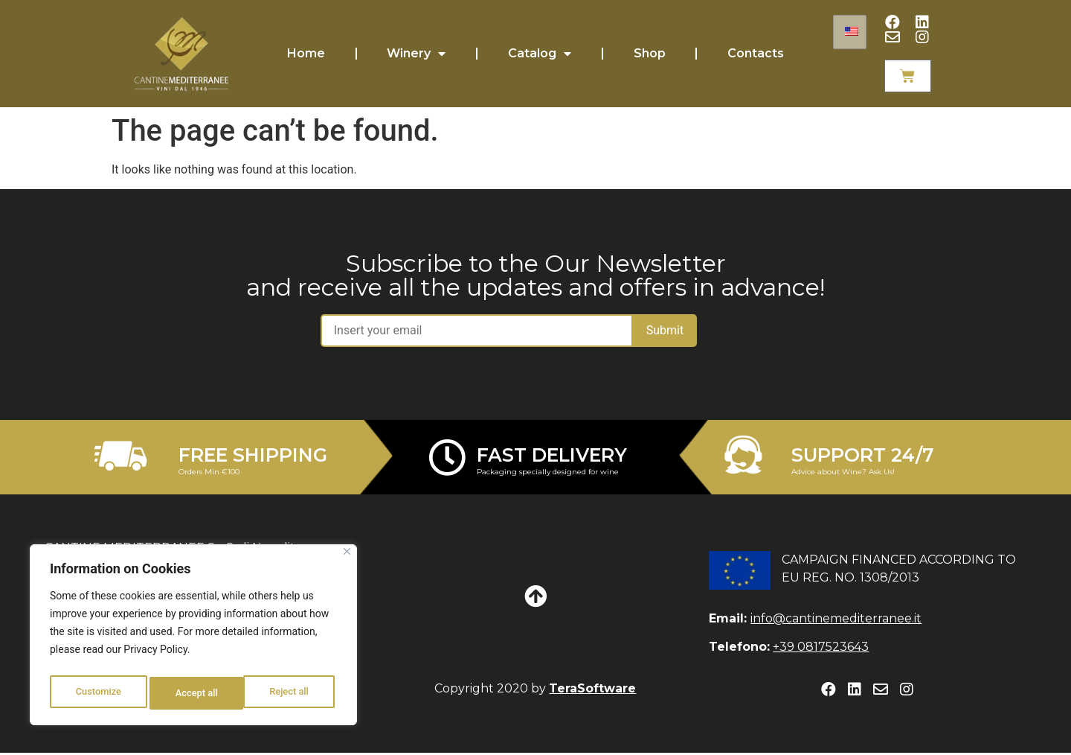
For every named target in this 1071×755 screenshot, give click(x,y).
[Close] (347, 558)
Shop (650, 54)
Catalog (539, 54)
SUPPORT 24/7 (862, 456)
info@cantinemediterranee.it (836, 620)
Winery (416, 54)
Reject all (195, 693)
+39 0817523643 (821, 649)
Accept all (291, 693)
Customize (98, 693)
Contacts (755, 54)
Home (306, 54)
